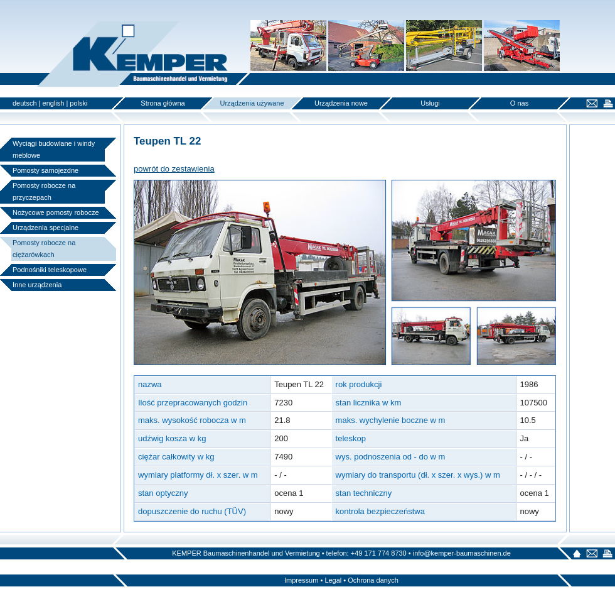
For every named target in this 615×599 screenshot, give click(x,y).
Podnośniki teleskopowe (50, 269)
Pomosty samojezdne (45, 170)
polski (78, 103)
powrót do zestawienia (174, 168)
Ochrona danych (373, 580)
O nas (519, 103)
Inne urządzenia (37, 285)
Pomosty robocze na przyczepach (44, 191)
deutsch (25, 103)
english (54, 103)
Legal (332, 580)
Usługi (430, 103)
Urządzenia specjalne (45, 227)
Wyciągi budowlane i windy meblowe (54, 149)
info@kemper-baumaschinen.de (462, 553)
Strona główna (162, 103)
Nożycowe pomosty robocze (56, 212)
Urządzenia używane (252, 103)
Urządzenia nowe (341, 103)
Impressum (301, 580)
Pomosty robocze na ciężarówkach (44, 248)
